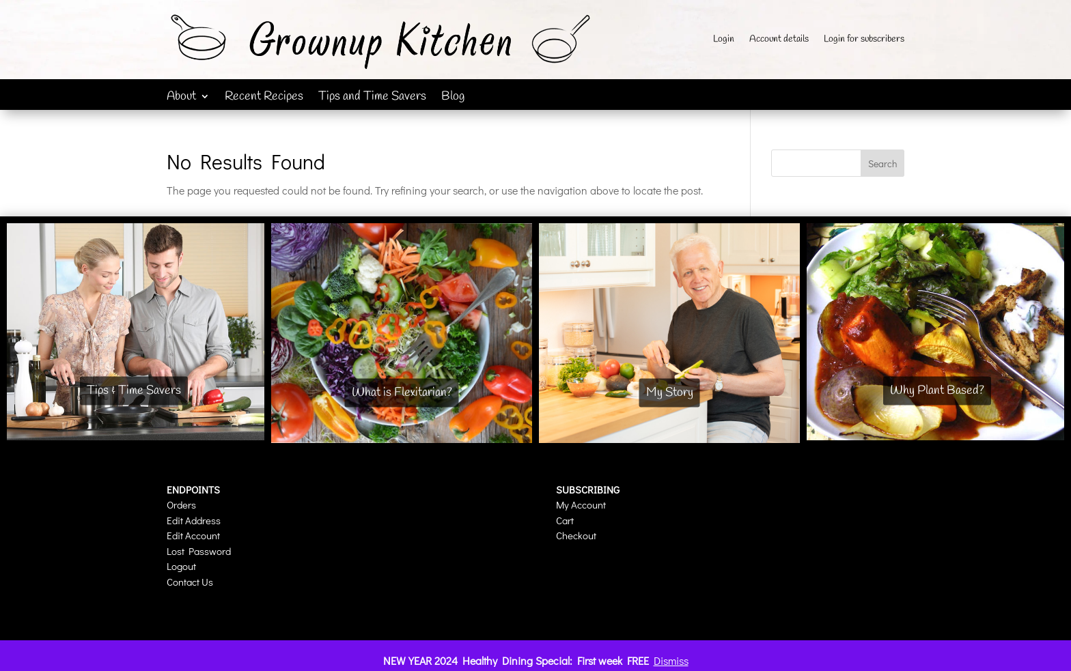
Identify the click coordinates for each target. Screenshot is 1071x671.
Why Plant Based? (937, 390)
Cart (565, 520)
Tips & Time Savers (134, 390)
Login (723, 40)
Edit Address (194, 520)
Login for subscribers (864, 40)
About (181, 97)
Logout (181, 566)
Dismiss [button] (671, 660)
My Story (669, 392)
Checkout (576, 535)
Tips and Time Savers (372, 97)
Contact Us (190, 581)
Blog (452, 97)
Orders (181, 504)
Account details (779, 40)
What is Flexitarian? (402, 392)
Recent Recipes (264, 97)
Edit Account (193, 535)
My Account (581, 504)
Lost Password (199, 551)
